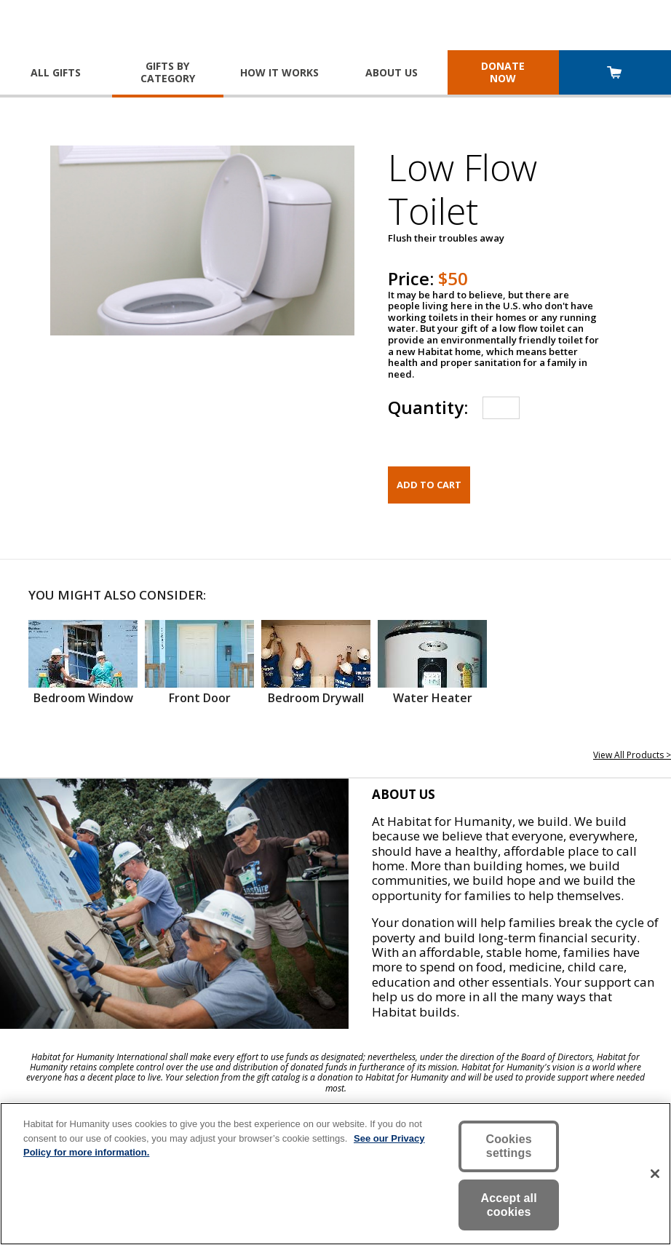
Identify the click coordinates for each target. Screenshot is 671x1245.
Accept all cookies (509, 1205)
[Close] (655, 1174)
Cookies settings (508, 1146)
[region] (335, 1173)
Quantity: (428, 407)
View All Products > (632, 755)
